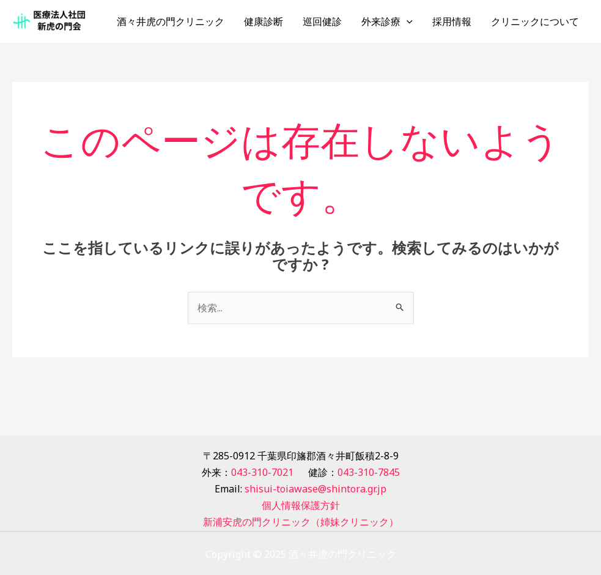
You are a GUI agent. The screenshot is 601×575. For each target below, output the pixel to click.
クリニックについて (535, 21)
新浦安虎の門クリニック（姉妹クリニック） (301, 522)
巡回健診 (322, 21)
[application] (406, 21)
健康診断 (263, 21)
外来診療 (387, 21)
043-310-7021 (262, 472)
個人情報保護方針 (301, 505)
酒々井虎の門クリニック (170, 21)
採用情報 (451, 21)
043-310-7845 (368, 472)
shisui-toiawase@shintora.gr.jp (315, 488)
